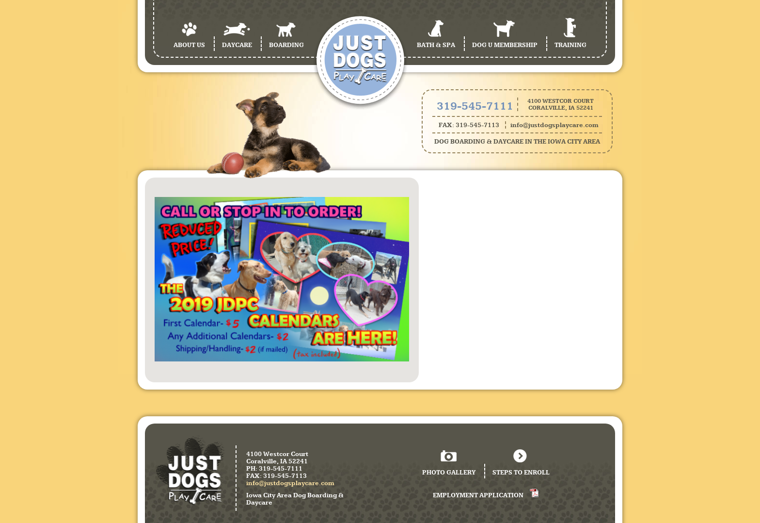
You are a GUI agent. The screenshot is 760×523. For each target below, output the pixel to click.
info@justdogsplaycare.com (554, 125)
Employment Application (478, 495)
